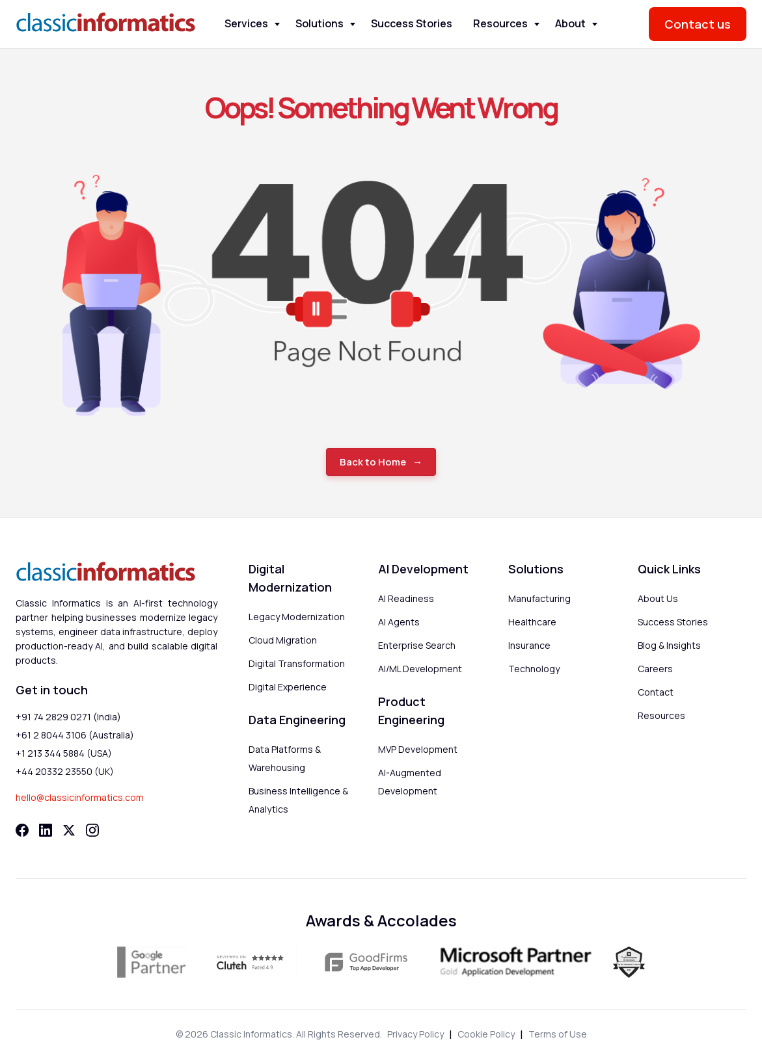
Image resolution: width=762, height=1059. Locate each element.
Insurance (529, 645)
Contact (656, 692)
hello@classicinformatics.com (80, 797)
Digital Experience (288, 687)
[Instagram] (92, 830)
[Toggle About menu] (595, 24)
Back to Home (373, 462)
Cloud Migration (283, 640)
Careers (655, 668)
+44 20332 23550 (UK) (65, 771)
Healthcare (532, 622)
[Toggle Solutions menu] (352, 24)
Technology (534, 668)
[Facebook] (22, 830)
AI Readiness (406, 598)
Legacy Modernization (297, 616)
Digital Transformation (297, 663)
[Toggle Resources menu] (537, 24)
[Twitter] (68, 830)
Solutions (319, 23)
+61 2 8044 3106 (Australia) (75, 735)
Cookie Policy (486, 1034)
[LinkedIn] (45, 830)
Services (246, 23)
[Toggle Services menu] (277, 24)
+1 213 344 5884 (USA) (64, 753)
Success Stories (411, 23)
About (570, 23)
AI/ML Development (420, 668)
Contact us (697, 24)
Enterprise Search (417, 645)
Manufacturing (539, 598)
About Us (658, 598)
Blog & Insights (669, 645)
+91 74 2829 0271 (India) (68, 717)
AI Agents (399, 622)
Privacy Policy (415, 1034)
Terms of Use (557, 1034)
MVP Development (417, 749)
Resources (500, 23)
